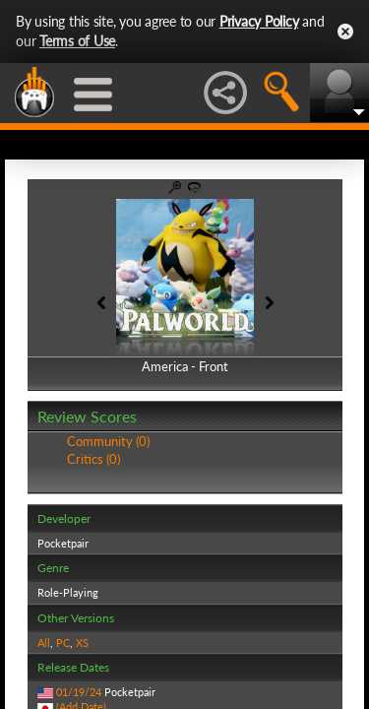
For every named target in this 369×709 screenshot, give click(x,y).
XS (82, 642)
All (43, 642)
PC (63, 642)
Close (345, 31)
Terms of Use (77, 40)
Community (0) (108, 441)
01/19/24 (78, 691)
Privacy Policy (259, 21)
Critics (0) (93, 459)
